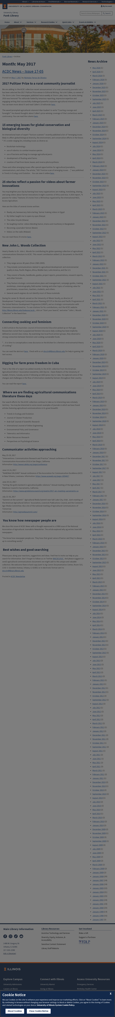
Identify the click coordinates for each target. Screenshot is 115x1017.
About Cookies (15, 1011)
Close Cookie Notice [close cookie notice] (38, 1011)
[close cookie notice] (110, 993)
